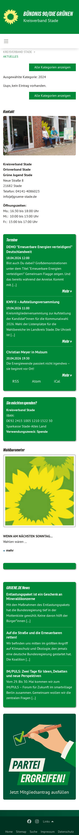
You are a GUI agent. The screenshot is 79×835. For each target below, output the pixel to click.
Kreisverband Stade (18, 52)
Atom (36, 381)
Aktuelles (10, 56)
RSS (15, 381)
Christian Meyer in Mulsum (26, 352)
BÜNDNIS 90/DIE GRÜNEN (48, 14)
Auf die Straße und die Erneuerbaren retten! (34, 635)
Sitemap (21, 832)
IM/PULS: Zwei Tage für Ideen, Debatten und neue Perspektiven (36, 673)
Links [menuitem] (46, 821)
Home (9, 832)
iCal (57, 381)
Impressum (48, 832)
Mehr (65, 291)
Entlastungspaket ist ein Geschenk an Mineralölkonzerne (34, 596)
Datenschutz (66, 832)
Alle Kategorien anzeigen (52, 67)
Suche (33, 832)
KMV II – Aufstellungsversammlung (32, 302)
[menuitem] (9, 831)
